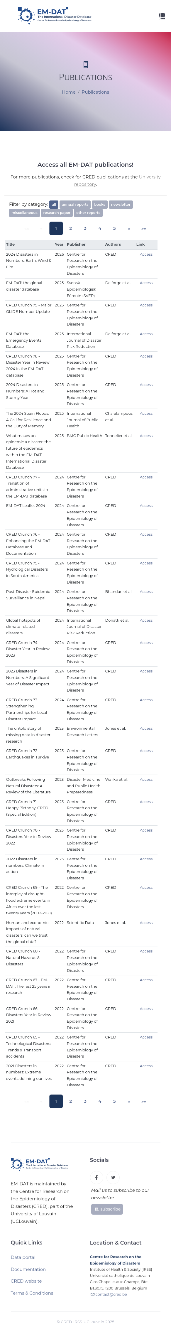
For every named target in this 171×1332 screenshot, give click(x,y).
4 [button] (98, 228)
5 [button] (111, 228)
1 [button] (59, 228)
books (99, 204)
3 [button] (85, 228)
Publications (95, 92)
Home (69, 92)
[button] (124, 228)
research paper (57, 212)
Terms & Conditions (32, 1295)
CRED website (26, 1283)
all (54, 204)
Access (146, 254)
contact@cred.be (111, 1297)
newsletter (121, 204)
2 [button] (72, 228)
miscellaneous (24, 212)
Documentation (28, 1271)
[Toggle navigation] (162, 16)
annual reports (75, 204)
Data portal (23, 1259)
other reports (88, 212)
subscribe (108, 1210)
